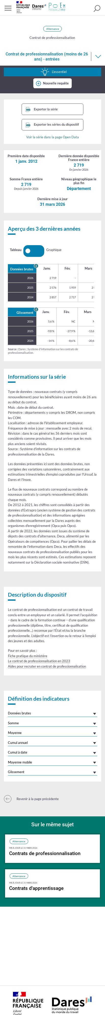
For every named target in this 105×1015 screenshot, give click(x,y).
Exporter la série (42, 109)
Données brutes (19, 713)
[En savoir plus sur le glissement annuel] (36, 309)
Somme (13, 723)
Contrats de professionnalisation (45, 853)
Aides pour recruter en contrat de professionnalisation (47, 666)
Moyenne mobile (20, 762)
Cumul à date (17, 752)
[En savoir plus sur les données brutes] (36, 265)
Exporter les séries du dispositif (52, 125)
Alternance (52, 28)
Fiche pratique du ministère (27, 656)
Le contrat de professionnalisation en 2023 (39, 661)
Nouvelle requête (56, 83)
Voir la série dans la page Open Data (52, 137)
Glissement (16, 772)
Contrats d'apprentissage (36, 888)
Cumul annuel (18, 743)
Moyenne (15, 733)
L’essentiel (54, 72)
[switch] (33, 251)
